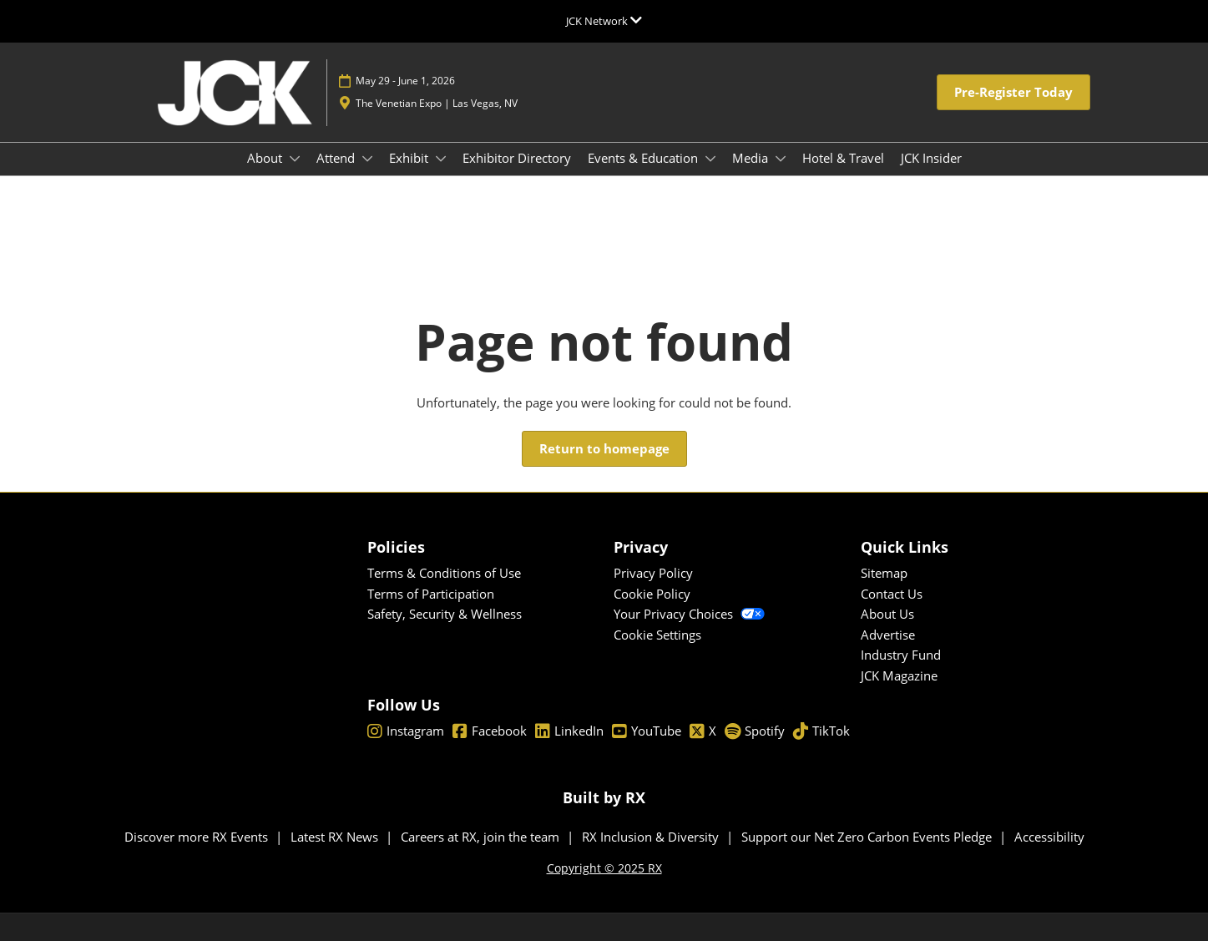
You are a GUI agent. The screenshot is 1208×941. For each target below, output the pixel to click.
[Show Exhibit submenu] (441, 158)
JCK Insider (931, 157)
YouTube (646, 731)
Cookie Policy (652, 593)
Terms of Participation (430, 593)
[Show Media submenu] (781, 158)
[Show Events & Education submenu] (710, 158)
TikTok (821, 731)
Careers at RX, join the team (482, 836)
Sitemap (884, 572)
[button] (1013, 92)
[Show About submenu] (295, 158)
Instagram (405, 731)
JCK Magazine (899, 675)
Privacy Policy (653, 572)
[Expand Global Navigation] (604, 20)
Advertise (888, 634)
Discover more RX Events (197, 836)
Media (751, 157)
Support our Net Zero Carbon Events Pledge (868, 836)
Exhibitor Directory (516, 157)
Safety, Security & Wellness (444, 613)
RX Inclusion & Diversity (652, 836)
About (266, 157)
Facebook (489, 731)
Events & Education (644, 157)
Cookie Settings (657, 634)
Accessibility (1049, 836)
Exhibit (410, 157)
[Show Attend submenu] (367, 158)
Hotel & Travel (843, 157)
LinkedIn (569, 731)
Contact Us (891, 593)
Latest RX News (336, 836)
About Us (887, 613)
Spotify (755, 731)
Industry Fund (901, 654)
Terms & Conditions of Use (444, 572)
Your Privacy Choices (689, 613)
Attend (337, 157)
